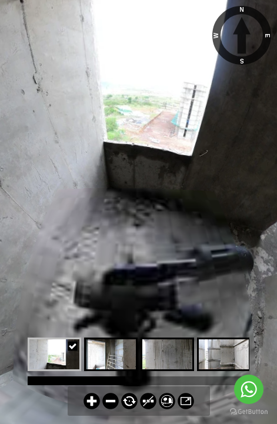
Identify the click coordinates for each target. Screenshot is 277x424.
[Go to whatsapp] (248, 389)
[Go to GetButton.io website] (249, 412)
